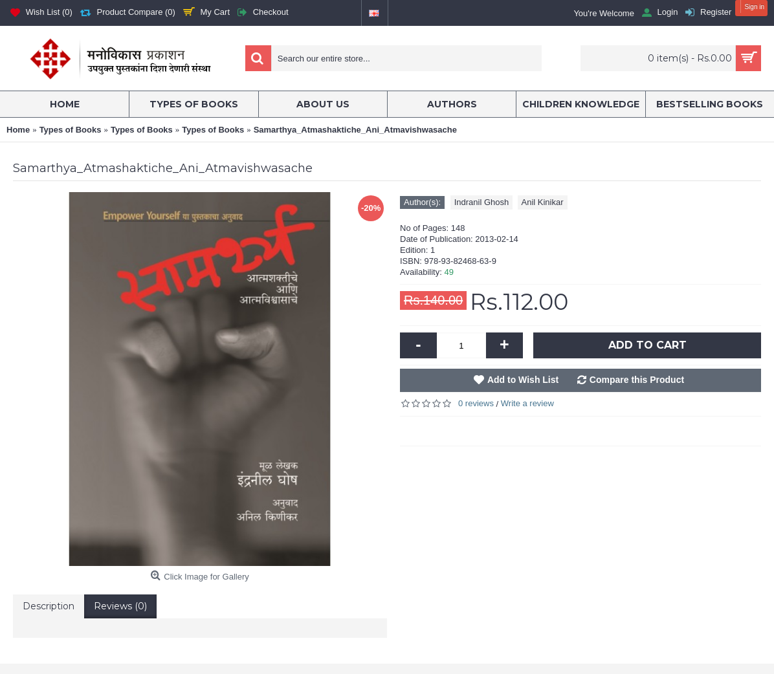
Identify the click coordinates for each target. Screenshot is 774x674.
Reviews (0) (120, 606)
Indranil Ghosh (481, 202)
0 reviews (476, 403)
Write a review (527, 403)
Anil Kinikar (543, 202)
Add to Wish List (522, 380)
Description (48, 606)
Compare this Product (637, 380)
